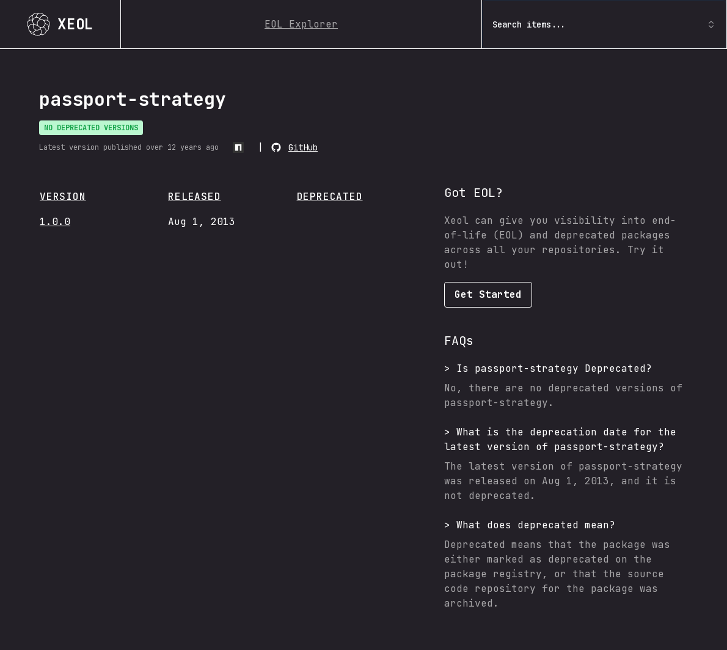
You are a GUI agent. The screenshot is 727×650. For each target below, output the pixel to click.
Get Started (488, 294)
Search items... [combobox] (604, 24)
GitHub (303, 147)
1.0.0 (55, 221)
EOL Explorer (301, 24)
